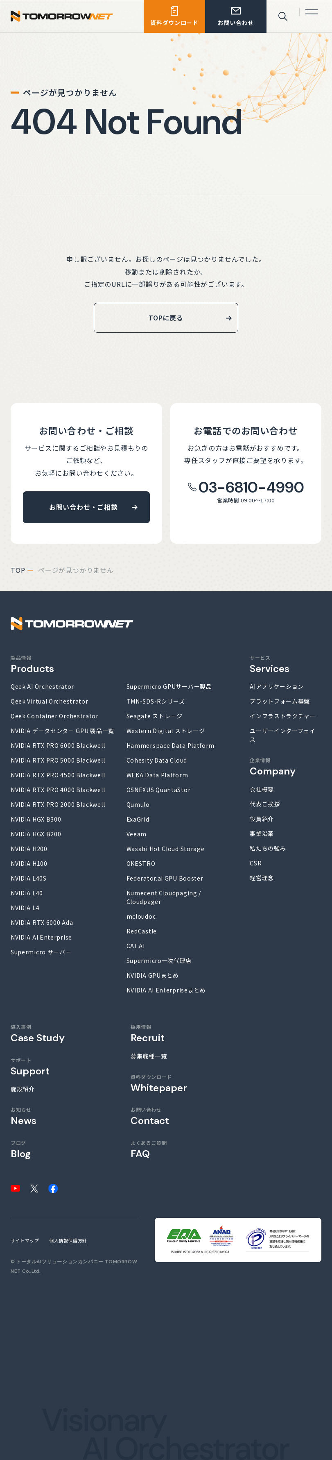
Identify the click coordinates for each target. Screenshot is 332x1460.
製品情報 (32, 664)
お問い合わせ (150, 1116)
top (18, 570)
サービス (269, 664)
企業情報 (273, 766)
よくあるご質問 (149, 1149)
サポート (30, 1066)
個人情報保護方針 (68, 1240)
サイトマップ (25, 1240)
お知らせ (23, 1116)
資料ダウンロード (159, 1083)
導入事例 (38, 1033)
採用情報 (148, 1033)
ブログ (21, 1149)
